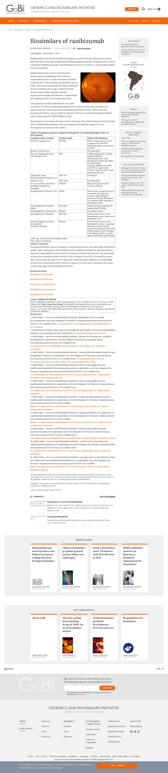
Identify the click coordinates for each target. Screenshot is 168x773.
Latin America (28, 731)
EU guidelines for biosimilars (132, 158)
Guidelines (91, 736)
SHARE (8, 671)
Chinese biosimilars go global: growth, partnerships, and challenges (133, 179)
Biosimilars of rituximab (41, 276)
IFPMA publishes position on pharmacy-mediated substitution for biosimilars (132, 194)
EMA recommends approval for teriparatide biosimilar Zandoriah (133, 116)
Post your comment (84, 50)
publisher (53, 481)
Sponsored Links (116, 733)
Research (45, 738)
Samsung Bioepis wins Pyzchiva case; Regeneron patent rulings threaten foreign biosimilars (133, 172)
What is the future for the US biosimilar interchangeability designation (133, 54)
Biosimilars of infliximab (41, 281)
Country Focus (93, 731)
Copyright (84, 758)
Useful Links (114, 744)
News (44, 733)
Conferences (114, 723)
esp (155, 10)
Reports (89, 750)
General (28, 32)
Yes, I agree (117, 765)
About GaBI (133, 23)
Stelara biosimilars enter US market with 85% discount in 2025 (132, 187)
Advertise (145, 23)
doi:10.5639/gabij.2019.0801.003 (91, 335)
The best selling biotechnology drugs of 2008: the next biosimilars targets (133, 145)
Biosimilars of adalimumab (42, 286)
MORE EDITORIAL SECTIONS (66, 23)
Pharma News (114, 738)
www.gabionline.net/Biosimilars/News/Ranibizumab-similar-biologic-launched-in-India (72, 440)
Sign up (132, 10)
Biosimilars (41, 23)
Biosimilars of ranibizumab (43, 32)
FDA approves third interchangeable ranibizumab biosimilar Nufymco (132, 124)
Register (34, 311)
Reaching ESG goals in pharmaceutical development (132, 48)
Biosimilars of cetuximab (41, 296)
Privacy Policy (81, 697)
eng (150, 10)
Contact (94, 758)
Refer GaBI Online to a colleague (126, 758)
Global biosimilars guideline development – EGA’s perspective (132, 153)
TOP (160, 671)
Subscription (157, 23)
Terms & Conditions (58, 758)
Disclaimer (73, 758)
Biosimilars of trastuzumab (43, 291)
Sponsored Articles (117, 728)
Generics (24, 23)
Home (11, 23)
